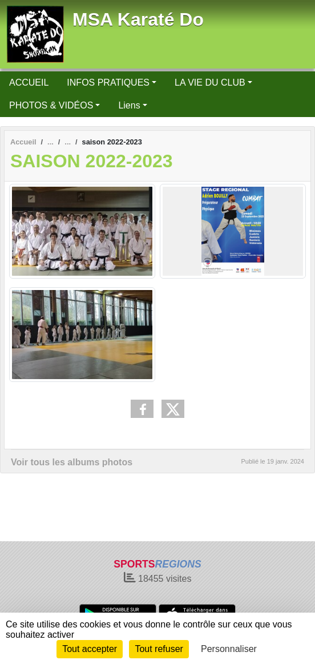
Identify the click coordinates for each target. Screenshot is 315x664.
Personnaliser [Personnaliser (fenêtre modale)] (229, 649)
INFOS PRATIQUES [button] (108, 82)
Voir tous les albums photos (71, 462)
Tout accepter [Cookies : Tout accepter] (89, 649)
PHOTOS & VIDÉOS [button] (51, 105)
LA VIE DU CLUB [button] (210, 82)
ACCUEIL (29, 82)
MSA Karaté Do (138, 19)
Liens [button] (129, 105)
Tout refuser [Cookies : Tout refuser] (159, 649)
